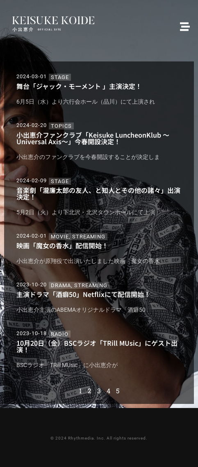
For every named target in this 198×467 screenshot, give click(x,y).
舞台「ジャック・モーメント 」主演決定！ (79, 86)
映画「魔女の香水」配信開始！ (62, 245)
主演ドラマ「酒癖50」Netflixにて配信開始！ (83, 294)
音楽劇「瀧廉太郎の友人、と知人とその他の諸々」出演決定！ (98, 193)
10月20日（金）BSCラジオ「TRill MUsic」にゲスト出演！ (97, 346)
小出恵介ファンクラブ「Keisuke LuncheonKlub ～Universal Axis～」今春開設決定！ (92, 138)
